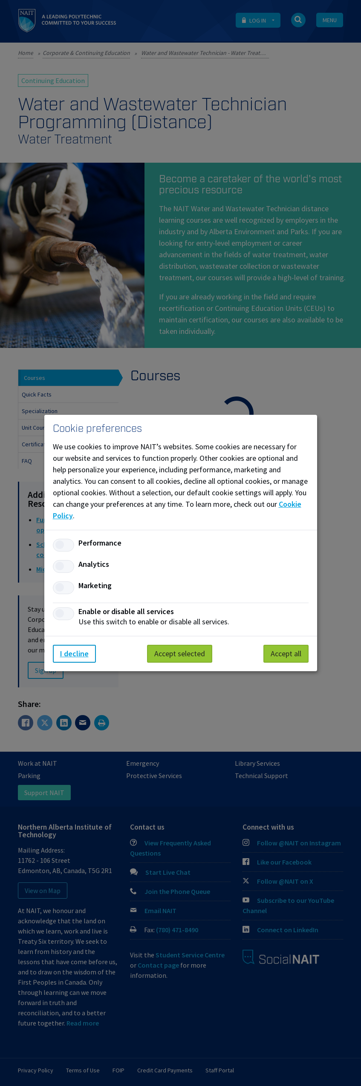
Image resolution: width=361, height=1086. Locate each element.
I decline (74, 653)
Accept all (286, 653)
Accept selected (179, 653)
